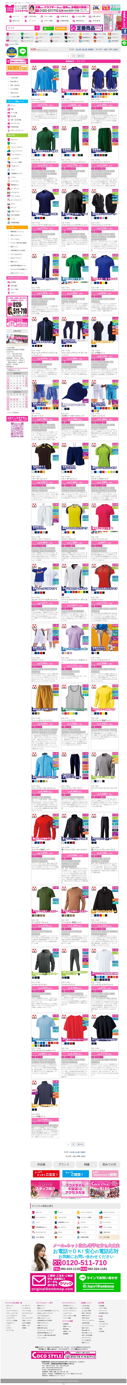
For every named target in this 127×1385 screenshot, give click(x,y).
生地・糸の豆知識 (14, 119)
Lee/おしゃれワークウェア (45, 1313)
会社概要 (94, 21)
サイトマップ (103, 1310)
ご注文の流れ (30, 16)
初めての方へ (86, 1328)
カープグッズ (98, 37)
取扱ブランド (86, 1342)
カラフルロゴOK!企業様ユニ (17, 269)
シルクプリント (67, 1313)
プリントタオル (11, 40)
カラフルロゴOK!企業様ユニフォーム (48, 1310)
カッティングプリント (69, 1310)
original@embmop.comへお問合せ (106, 12)
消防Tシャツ (69, 37)
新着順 (90, 49)
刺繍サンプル (67, 1331)
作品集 (41, 1164)
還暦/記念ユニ (13, 184)
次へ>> (80, 56)
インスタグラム (103, 1324)
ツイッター (102, 1326)
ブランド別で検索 (104, 1237)
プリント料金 (46, 16)
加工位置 (11, 116)
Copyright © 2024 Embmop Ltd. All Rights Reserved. (63, 1381)
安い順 (78, 49)
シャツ (9, 37)
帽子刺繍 (65, 1329)
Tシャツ (24, 34)
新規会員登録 (60, 28)
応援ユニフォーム (42, 1325)
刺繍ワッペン (67, 1326)
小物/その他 (104, 1232)
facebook (101, 1321)
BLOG (101, 1319)
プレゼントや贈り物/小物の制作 (46, 1335)
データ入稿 (12, 112)
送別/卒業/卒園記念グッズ (16, 265)
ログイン (48, 28)
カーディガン (55, 37)
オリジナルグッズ (27, 40)
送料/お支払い (78, 21)
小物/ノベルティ (70, 40)
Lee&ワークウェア (14, 258)
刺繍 (86, 1164)
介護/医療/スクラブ (27, 37)
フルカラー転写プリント (70, 1308)
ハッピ (96, 40)
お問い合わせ (94, 16)
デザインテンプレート (15, 130)
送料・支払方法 (13, 85)
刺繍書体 (65, 1334)
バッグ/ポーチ (113, 37)
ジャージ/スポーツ (39, 1217)
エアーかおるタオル (15, 254)
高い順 (84, 49)
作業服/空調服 (113, 40)
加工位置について (87, 1333)
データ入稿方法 (86, 1340)
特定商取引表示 (103, 1313)
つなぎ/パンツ (113, 34)
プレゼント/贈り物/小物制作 (17, 243)
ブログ (30, 21)
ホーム (14, 16)
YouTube (101, 1331)
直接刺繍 (65, 1324)
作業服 (24, 1328)
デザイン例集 (46, 21)
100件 (115, 49)
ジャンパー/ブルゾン (41, 35)
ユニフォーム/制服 (99, 34)
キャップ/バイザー (27, 1318)
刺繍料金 (62, 16)
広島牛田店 (17, 331)
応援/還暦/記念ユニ (85, 37)
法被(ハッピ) (25, 1325)
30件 (105, 49)
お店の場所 (12, 285)
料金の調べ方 (13, 81)
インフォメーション (87, 1325)
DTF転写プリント (68, 1305)
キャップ (53, 40)
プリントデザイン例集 (69, 1315)
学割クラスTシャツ (15, 235)
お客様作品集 (62, 21)
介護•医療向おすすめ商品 (16, 250)
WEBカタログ (13, 92)
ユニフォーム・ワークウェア (45, 1330)
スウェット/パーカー (56, 35)
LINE (100, 1329)
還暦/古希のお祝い (42, 1328)
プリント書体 (67, 1318)
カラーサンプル (13, 123)
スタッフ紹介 (12, 289)
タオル (38, 40)
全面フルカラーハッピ (15, 273)
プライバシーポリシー (88, 1320)
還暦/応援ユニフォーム (16, 231)
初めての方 (14, 21)
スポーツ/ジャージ (70, 34)
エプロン (39, 37)
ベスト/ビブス (84, 34)
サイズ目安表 (13, 89)
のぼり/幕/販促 (84, 40)
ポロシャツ (10, 34)
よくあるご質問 (78, 16)
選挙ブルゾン (13, 261)
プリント (64, 1164)
